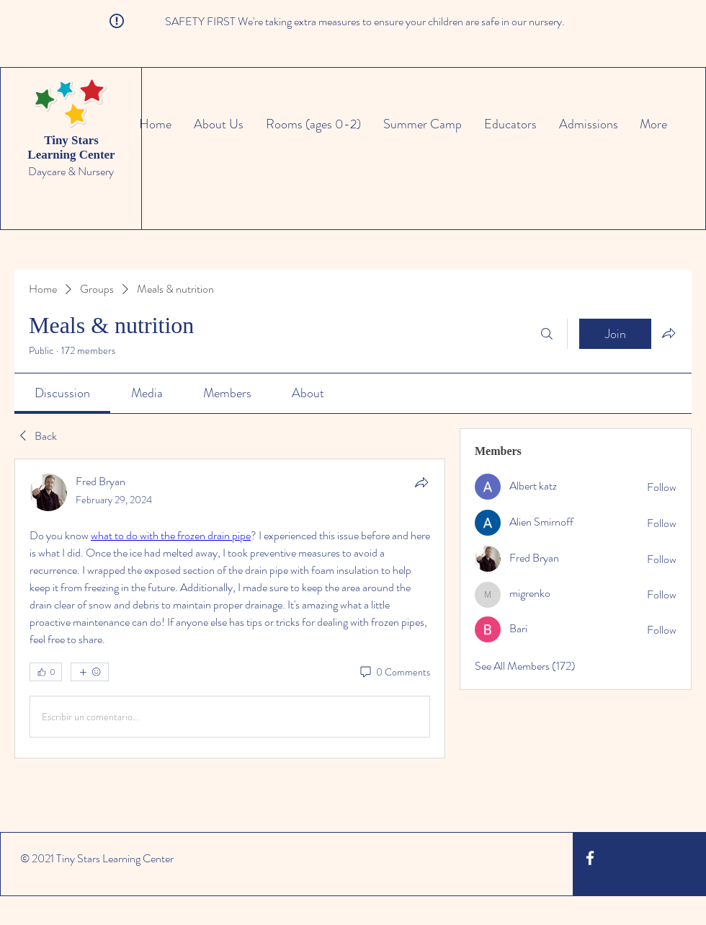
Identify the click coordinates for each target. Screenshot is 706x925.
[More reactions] (90, 672)
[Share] (421, 482)
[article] (229, 608)
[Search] (546, 334)
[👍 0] (46, 672)
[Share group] (668, 333)
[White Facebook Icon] (590, 858)
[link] (62, 393)
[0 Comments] (394, 672)
